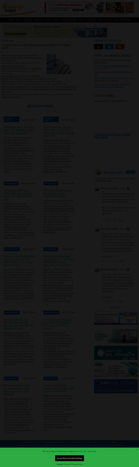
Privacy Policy (77, 464)
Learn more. (92, 451)
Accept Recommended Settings (69, 458)
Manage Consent (63, 464)
